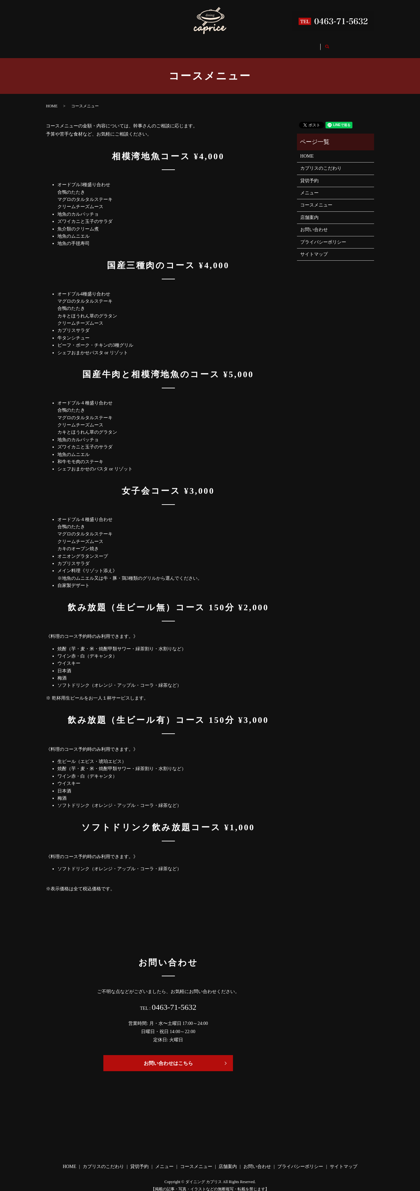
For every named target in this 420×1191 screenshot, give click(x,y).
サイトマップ (314, 248)
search (346, 44)
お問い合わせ (315, 44)
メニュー (201, 44)
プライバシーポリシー (323, 235)
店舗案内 (279, 44)
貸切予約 (168, 44)
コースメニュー (240, 44)
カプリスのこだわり (125, 44)
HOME (83, 44)
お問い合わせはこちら (168, 1057)
